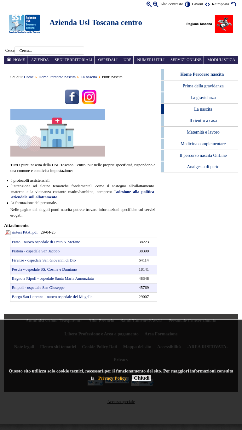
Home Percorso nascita (57, 77)
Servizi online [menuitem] (186, 60)
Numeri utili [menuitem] (150, 60)
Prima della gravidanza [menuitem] (203, 85)
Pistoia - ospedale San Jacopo (36, 251)
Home (28, 77)
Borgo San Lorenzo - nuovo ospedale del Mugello (52, 297)
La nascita (89, 77)
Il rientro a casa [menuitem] (203, 120)
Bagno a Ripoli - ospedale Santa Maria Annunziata (53, 278)
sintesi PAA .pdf (25, 232)
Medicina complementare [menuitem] (203, 143)
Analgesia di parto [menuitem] (203, 166)
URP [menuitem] (127, 60)
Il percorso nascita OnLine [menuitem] (203, 155)
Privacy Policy (112, 378)
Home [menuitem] (19, 60)
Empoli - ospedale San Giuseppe (38, 287)
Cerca (10, 50)
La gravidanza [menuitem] (203, 97)
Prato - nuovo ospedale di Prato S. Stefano (46, 242)
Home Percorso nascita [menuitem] (202, 74)
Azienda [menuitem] (40, 60)
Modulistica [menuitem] (221, 60)
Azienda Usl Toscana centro (95, 22)
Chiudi (142, 378)
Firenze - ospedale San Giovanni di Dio (44, 260)
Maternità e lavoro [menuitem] (203, 132)
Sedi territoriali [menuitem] (73, 60)
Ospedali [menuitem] (108, 60)
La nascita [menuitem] (203, 109)
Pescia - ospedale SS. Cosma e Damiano (44, 269)
